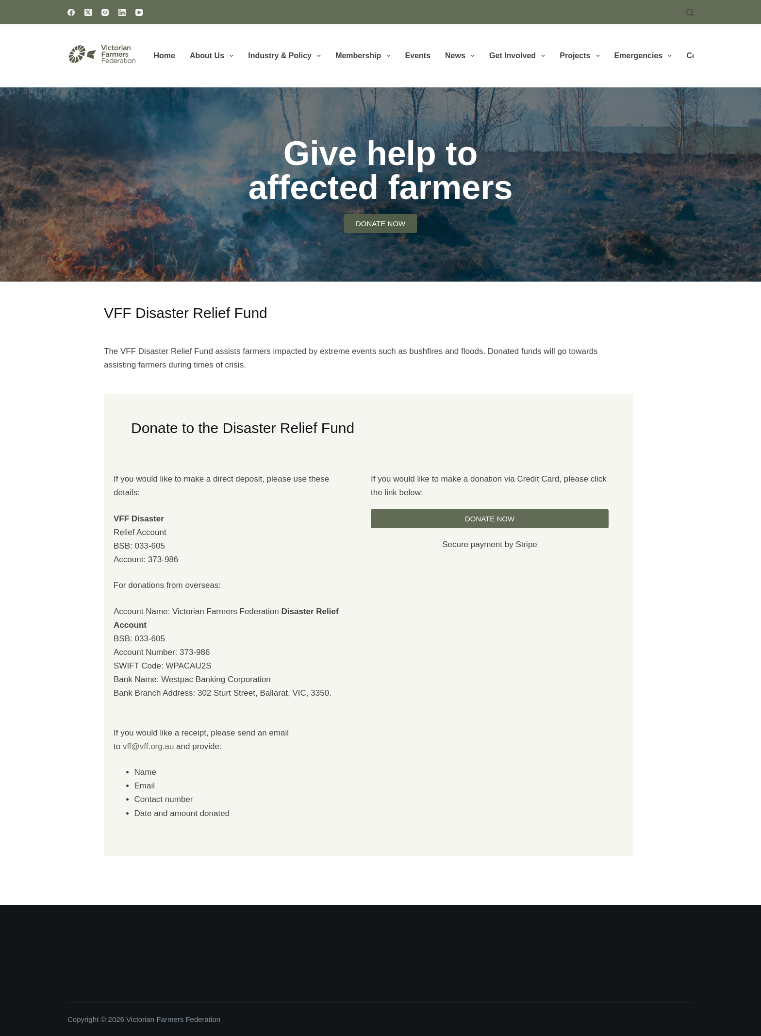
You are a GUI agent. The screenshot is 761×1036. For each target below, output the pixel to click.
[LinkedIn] (122, 12)
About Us (213, 56)
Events (417, 55)
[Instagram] (105, 12)
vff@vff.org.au (148, 746)
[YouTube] (139, 12)
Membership (364, 56)
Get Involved (519, 56)
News (462, 56)
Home (164, 55)
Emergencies (645, 56)
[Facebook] (71, 12)
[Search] (690, 12)
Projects (581, 56)
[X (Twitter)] (88, 12)
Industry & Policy (286, 56)
